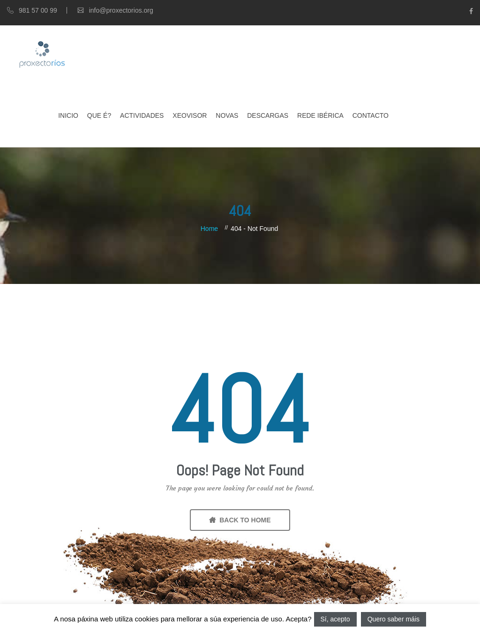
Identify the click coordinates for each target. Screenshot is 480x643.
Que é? (99, 115)
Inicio (68, 115)
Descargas (267, 115)
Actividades (142, 115)
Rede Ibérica (320, 115)
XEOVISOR (189, 115)
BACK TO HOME (239, 520)
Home (209, 228)
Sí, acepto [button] (335, 619)
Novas (227, 115)
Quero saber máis (394, 619)
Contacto (370, 115)
